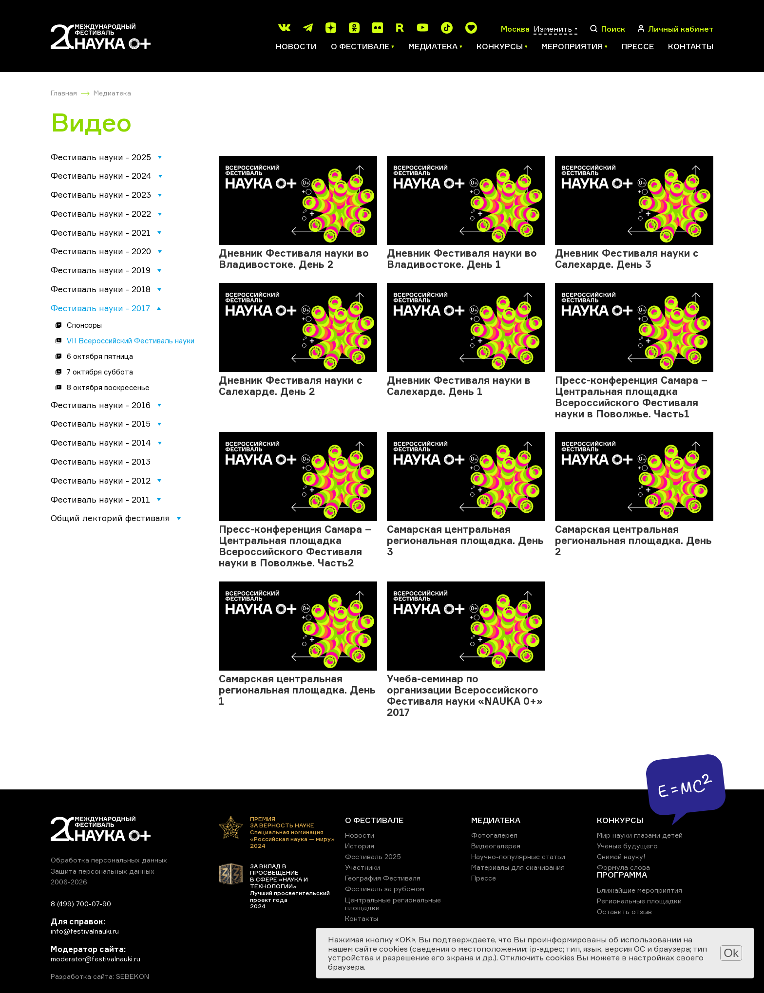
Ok (731, 952)
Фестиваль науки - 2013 (101, 461)
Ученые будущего (627, 846)
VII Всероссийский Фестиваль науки (130, 340)
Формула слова (623, 867)
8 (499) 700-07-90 (81, 903)
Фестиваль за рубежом (384, 888)
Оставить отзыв (624, 911)
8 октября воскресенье (108, 387)
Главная (64, 93)
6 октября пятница (100, 356)
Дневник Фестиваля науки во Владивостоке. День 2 (294, 258)
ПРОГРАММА (622, 875)
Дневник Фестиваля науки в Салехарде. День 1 (459, 385)
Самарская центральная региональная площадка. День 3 (465, 540)
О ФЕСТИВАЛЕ (374, 820)
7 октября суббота (100, 371)
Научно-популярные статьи (518, 856)
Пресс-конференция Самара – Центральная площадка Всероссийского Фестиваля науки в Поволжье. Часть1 (631, 397)
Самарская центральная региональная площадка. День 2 (633, 540)
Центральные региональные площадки (393, 904)
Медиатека (112, 93)
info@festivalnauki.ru (85, 931)
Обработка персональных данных (109, 860)
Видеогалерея (495, 846)
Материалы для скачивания (518, 867)
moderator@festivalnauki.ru (95, 959)
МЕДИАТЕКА (495, 820)
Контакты (690, 46)
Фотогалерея (494, 835)
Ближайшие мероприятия (639, 890)
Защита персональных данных (102, 871)
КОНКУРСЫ (620, 820)
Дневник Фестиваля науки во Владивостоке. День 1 (462, 258)
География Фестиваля (382, 878)
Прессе (638, 46)
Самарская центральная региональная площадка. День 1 (297, 690)
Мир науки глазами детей (640, 835)
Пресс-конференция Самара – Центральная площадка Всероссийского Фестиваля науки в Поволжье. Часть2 (295, 546)
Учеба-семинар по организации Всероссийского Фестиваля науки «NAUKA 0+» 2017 (465, 695)
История (359, 846)
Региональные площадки (639, 901)
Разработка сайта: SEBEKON (100, 976)
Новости (296, 46)
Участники (362, 867)
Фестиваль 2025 (373, 856)
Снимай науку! (621, 856)
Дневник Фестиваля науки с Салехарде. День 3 (627, 258)
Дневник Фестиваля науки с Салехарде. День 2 (291, 385)
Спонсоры (84, 325)
